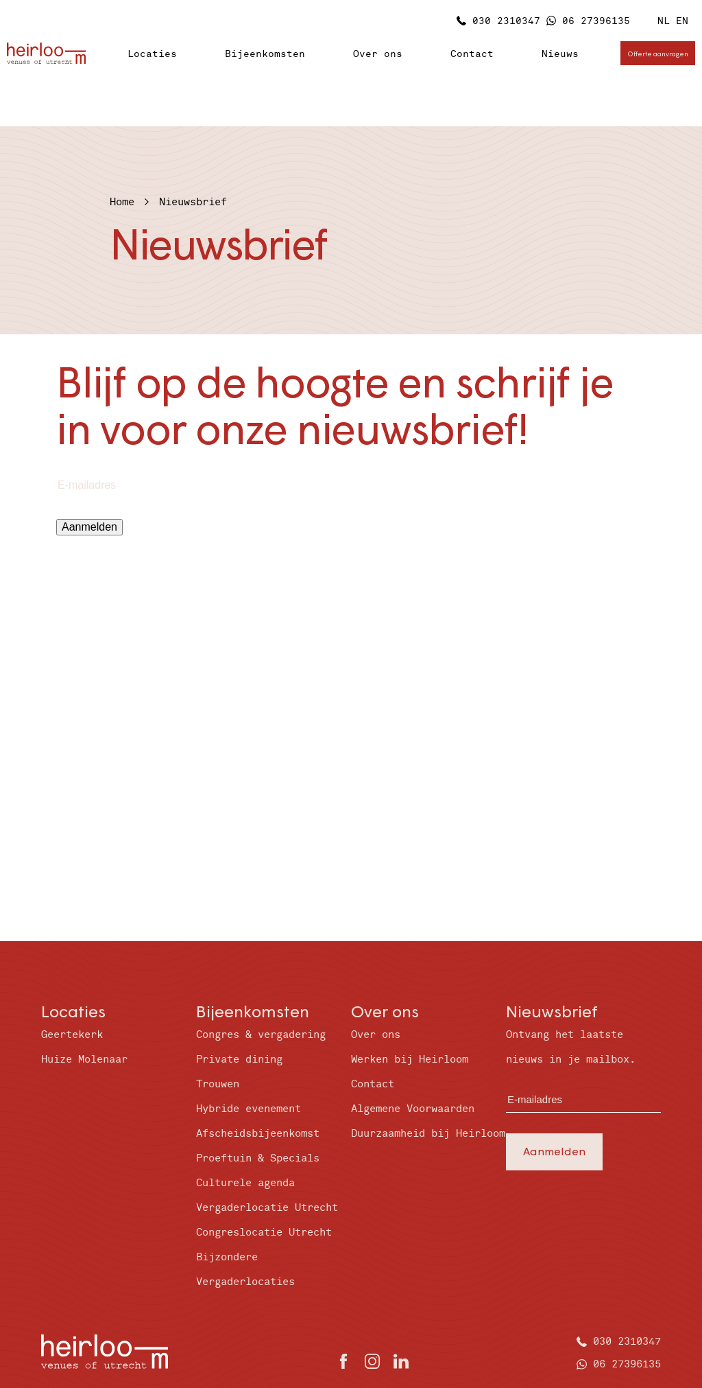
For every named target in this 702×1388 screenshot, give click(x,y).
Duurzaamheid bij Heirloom (428, 1133)
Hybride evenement (248, 1108)
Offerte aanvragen (657, 53)
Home (122, 202)
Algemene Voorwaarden (412, 1108)
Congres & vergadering (261, 1034)
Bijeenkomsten (265, 54)
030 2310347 (506, 21)
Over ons (377, 54)
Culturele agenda (245, 1183)
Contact (472, 54)
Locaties (152, 54)
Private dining (239, 1059)
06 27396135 (596, 21)
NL (663, 21)
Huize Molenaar (84, 1059)
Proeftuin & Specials (257, 1158)
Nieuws (560, 54)
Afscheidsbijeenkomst (257, 1133)
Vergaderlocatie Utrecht (267, 1207)
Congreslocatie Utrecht (264, 1232)
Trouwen (217, 1084)
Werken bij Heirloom (409, 1059)
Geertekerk (72, 1034)
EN (682, 21)
